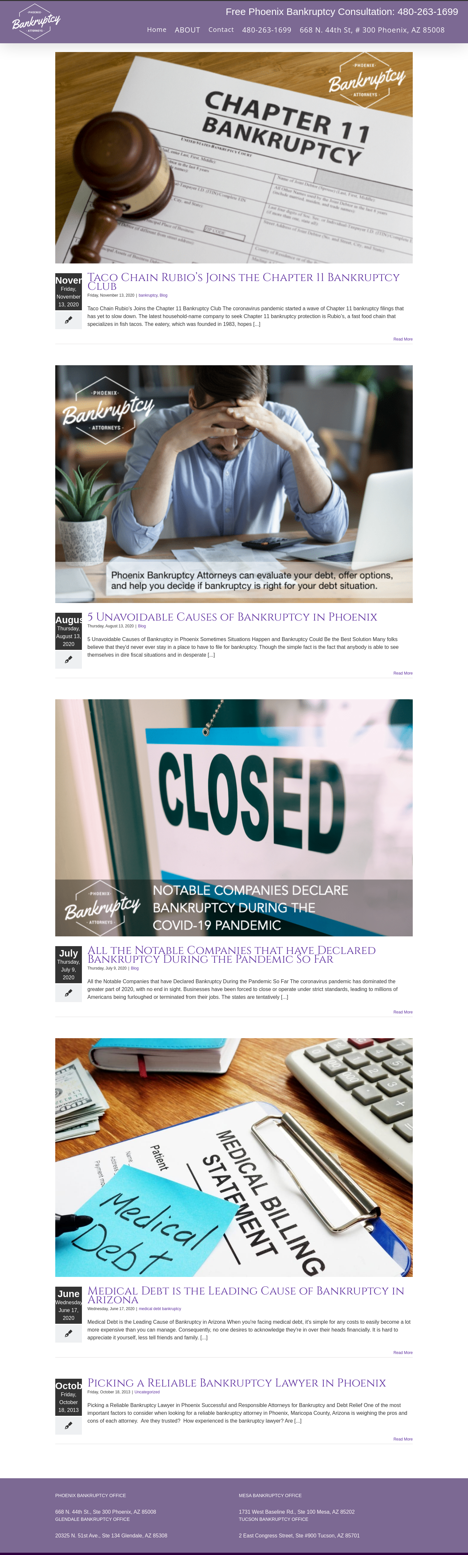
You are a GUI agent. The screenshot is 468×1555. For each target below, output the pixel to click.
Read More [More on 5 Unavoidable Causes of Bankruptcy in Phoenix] (403, 673)
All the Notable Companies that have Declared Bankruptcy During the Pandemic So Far (231, 955)
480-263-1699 (427, 11)
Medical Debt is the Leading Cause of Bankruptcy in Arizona (245, 1295)
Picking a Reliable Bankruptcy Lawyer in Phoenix (236, 1383)
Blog (163, 295)
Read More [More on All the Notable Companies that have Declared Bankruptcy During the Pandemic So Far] (403, 1012)
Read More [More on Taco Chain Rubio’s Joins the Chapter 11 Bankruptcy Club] (403, 339)
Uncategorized (147, 1392)
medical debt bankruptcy (160, 1309)
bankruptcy (148, 295)
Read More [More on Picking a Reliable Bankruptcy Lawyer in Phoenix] (403, 1439)
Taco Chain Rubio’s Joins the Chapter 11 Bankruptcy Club (243, 282)
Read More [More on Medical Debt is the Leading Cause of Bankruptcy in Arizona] (403, 1352)
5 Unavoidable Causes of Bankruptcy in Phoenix (232, 617)
